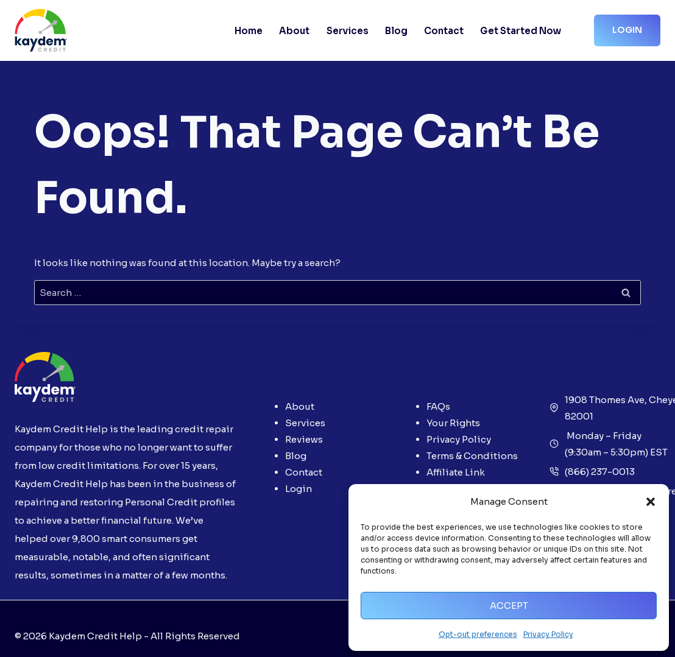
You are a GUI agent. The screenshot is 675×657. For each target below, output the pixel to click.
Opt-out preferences (478, 634)
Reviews (304, 439)
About (294, 31)
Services (348, 31)
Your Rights (453, 423)
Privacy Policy (548, 634)
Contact (444, 31)
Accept (509, 605)
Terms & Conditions (472, 456)
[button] (651, 502)
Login (627, 29)
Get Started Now (520, 31)
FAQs (438, 406)
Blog (396, 31)
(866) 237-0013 (600, 471)
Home (249, 31)
